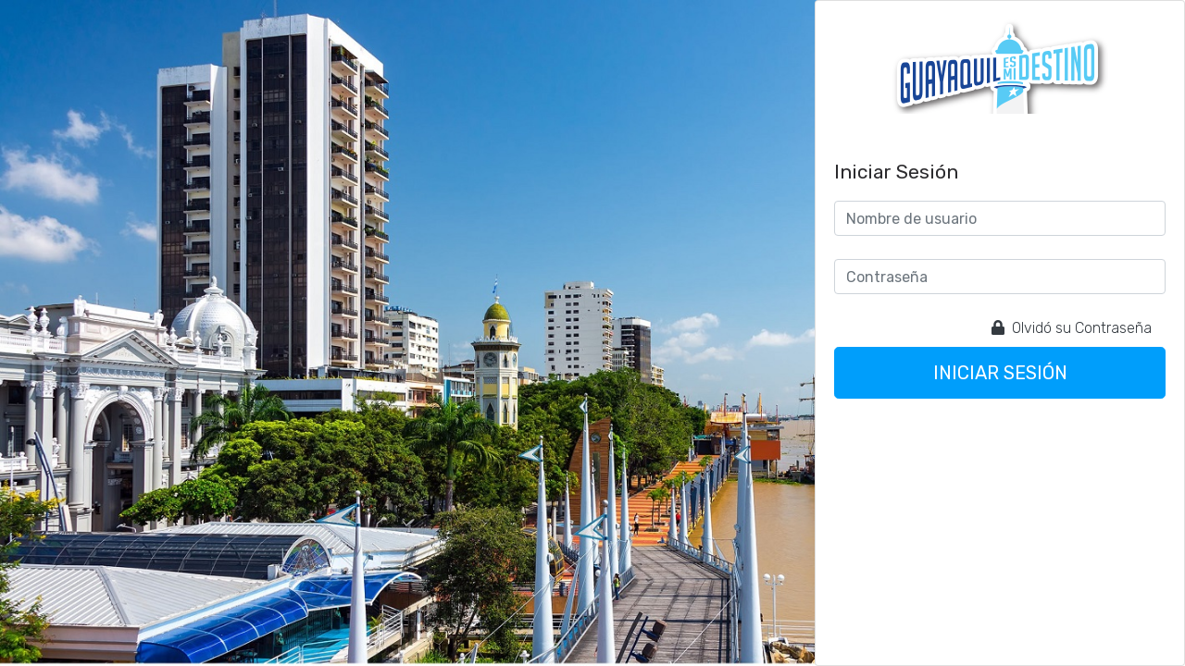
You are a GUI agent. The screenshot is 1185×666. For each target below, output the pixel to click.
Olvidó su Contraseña (1072, 328)
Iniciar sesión (1000, 373)
